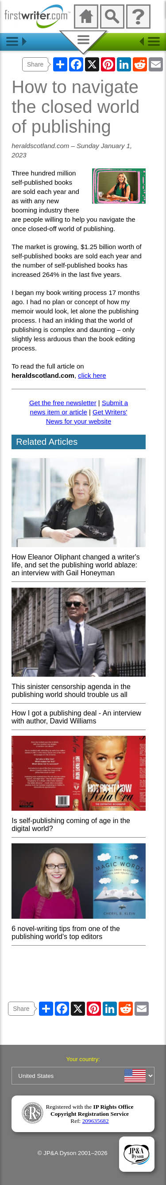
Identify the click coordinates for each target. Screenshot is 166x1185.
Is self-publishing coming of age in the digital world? (79, 820)
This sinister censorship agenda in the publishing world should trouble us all (79, 686)
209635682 (95, 1121)
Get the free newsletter (63, 402)
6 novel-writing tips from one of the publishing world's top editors (79, 928)
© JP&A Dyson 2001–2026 (73, 1153)
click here (92, 375)
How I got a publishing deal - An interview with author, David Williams (76, 717)
